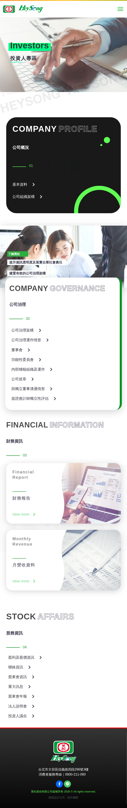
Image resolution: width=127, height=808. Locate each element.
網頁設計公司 (57, 797)
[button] (120, 9)
